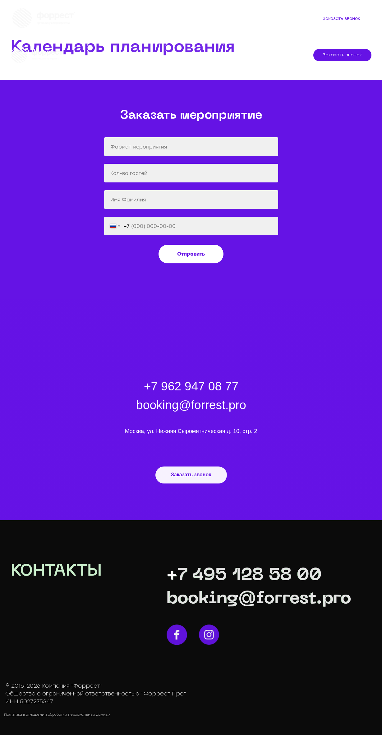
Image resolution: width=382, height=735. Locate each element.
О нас (108, 15)
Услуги (139, 15)
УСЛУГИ (149, 55)
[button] (342, 55)
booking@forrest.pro (259, 599)
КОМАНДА (210, 55)
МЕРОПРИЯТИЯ (111, 55)
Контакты (169, 22)
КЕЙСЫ (178, 55)
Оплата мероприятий (194, 15)
